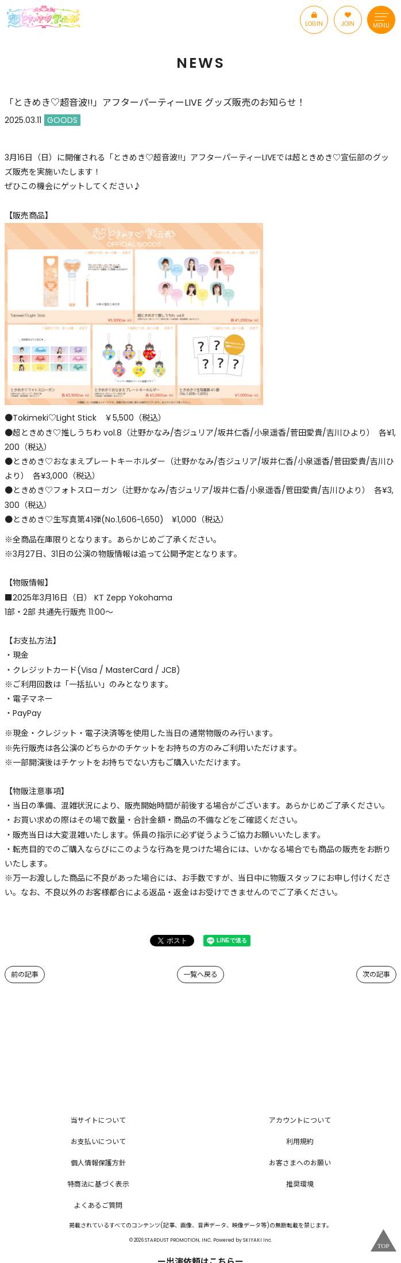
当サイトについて (98, 1120)
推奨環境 (300, 1184)
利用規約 (300, 1141)
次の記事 (376, 974)
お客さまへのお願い (300, 1163)
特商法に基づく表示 (98, 1184)
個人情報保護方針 (98, 1163)
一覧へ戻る (200, 974)
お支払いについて (98, 1141)
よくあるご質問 (98, 1205)
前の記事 (24, 974)
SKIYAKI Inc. (257, 1240)
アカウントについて (300, 1120)
